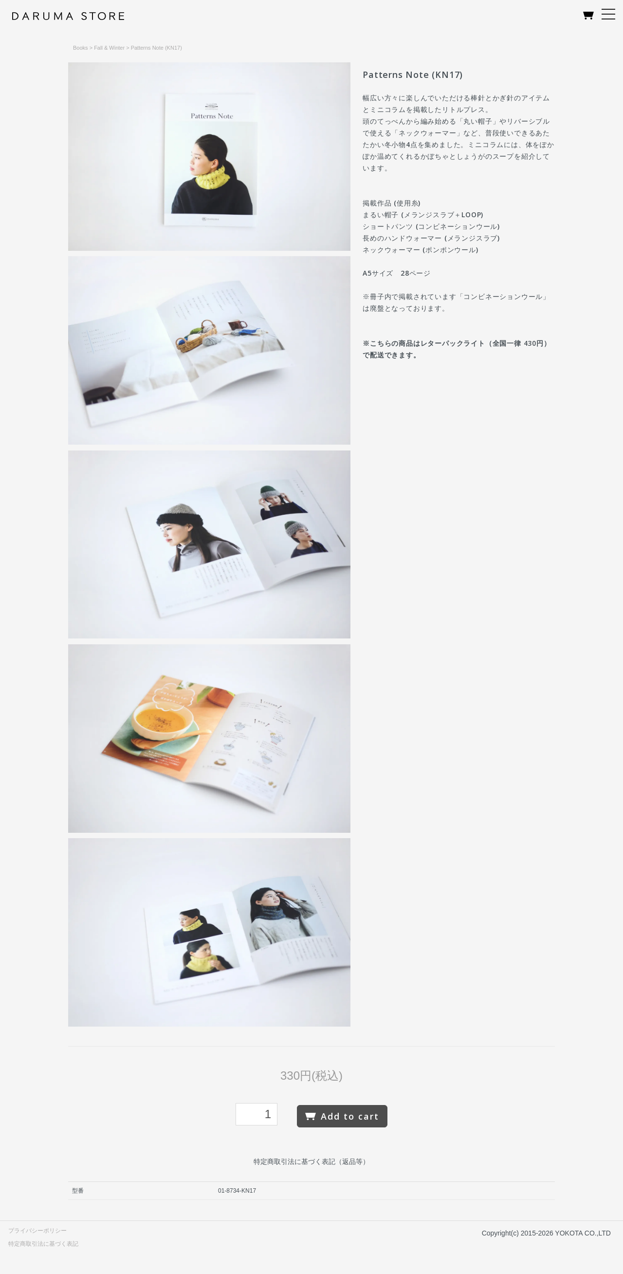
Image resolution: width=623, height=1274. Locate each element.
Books (80, 48)
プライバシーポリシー (37, 1230)
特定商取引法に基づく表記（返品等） (311, 1161)
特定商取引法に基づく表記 (43, 1243)
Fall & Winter (109, 48)
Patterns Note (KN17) (156, 48)
